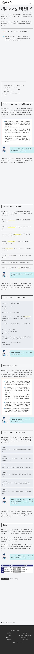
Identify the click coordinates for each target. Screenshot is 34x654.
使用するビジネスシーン (9, 91)
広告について (9, 637)
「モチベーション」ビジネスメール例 (12, 89)
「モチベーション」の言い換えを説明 (12, 93)
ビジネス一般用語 (13, 578)
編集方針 (9, 633)
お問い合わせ (25, 639)
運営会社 (9, 639)
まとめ (5, 95)
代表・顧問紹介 (25, 637)
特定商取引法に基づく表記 (25, 635)
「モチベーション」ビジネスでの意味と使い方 (14, 85)
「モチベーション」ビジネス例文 (11, 87)
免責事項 (25, 633)
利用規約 (9, 635)
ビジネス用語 (5, 578)
